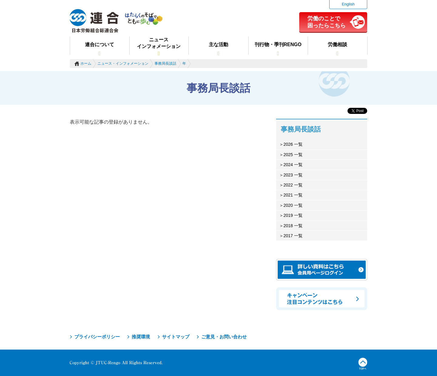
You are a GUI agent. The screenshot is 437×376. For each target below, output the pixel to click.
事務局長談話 (165, 63)
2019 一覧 (293, 215)
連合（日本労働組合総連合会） (94, 21)
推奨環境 (141, 336)
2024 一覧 (293, 164)
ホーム (85, 63)
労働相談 (337, 44)
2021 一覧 (293, 195)
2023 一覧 (293, 175)
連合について (99, 44)
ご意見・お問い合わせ (224, 336)
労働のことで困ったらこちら (326, 21)
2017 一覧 (293, 235)
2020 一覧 (293, 205)
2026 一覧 (293, 144)
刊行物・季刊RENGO (278, 44)
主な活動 (218, 44)
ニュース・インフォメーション (122, 63)
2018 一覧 (293, 225)
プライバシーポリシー (97, 336)
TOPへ (362, 364)
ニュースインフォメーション (159, 43)
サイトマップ (175, 336)
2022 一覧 (293, 185)
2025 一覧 (293, 154)
